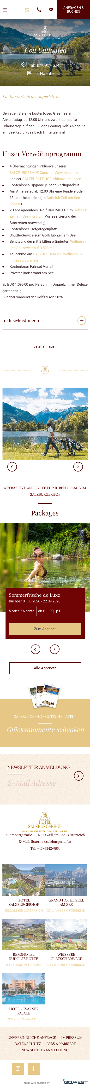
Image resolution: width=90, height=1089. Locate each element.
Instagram (18, 1069)
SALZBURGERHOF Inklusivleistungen (51, 179)
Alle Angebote (45, 668)
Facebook (34, 1069)
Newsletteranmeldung (45, 1050)
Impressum (72, 1037)
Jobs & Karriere (61, 1043)
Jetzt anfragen (45, 346)
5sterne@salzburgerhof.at (51, 841)
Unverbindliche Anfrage (31, 1037)
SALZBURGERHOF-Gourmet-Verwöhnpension (45, 173)
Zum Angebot (45, 629)
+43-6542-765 (48, 848)
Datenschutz (27, 1043)
